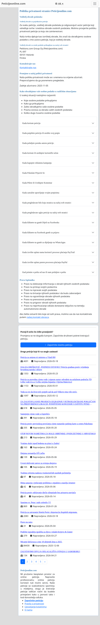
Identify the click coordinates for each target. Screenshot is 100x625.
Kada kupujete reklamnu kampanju (37, 163)
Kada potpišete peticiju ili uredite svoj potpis (41, 133)
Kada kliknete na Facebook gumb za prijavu (40, 232)
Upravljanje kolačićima (35, 606)
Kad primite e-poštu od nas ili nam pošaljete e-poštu (44, 272)
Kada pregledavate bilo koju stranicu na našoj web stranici (46, 203)
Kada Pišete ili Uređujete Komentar (37, 183)
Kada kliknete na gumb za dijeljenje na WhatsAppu (43, 242)
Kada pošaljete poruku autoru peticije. (38, 143)
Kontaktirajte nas (28, 67)
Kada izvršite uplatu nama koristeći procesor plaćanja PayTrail (48, 252)
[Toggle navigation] (94, 3)
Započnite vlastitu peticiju (58, 344)
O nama (28, 609)
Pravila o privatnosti (34, 603)
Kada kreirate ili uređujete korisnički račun (40, 153)
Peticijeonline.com (14, 3)
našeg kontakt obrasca (38, 317)
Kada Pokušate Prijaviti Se (33, 173)
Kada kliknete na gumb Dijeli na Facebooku (40, 222)
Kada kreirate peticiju (31, 123)
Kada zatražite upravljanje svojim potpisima (40, 193)
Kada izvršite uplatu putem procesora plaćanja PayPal (44, 262)
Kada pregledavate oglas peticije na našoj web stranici (45, 213)
